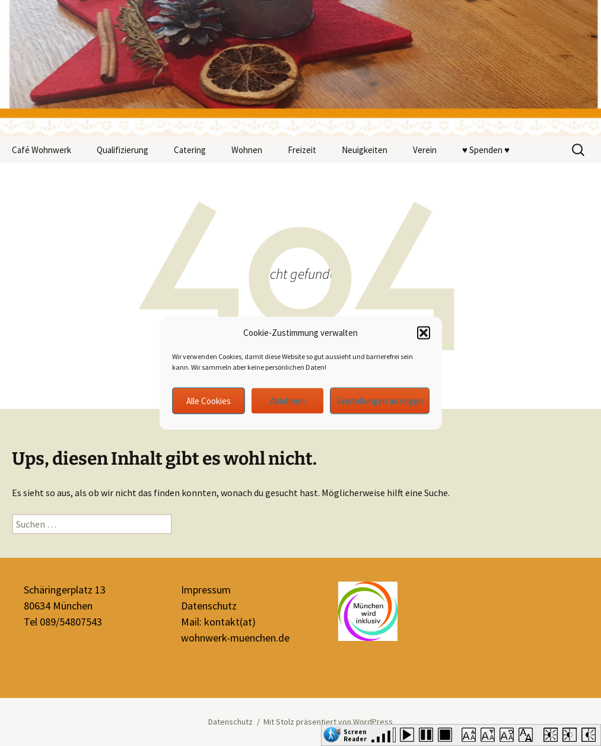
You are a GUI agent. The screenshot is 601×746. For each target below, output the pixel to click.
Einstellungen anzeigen (379, 400)
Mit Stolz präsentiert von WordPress (328, 721)
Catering (190, 149)
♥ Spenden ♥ (486, 149)
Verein (425, 149)
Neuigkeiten (364, 149)
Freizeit (302, 149)
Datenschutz (209, 605)
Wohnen (246, 149)
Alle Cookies (208, 400)
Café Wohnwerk (41, 149)
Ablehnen (287, 400)
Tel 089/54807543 (63, 621)
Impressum (206, 589)
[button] (424, 333)
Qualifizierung (122, 149)
